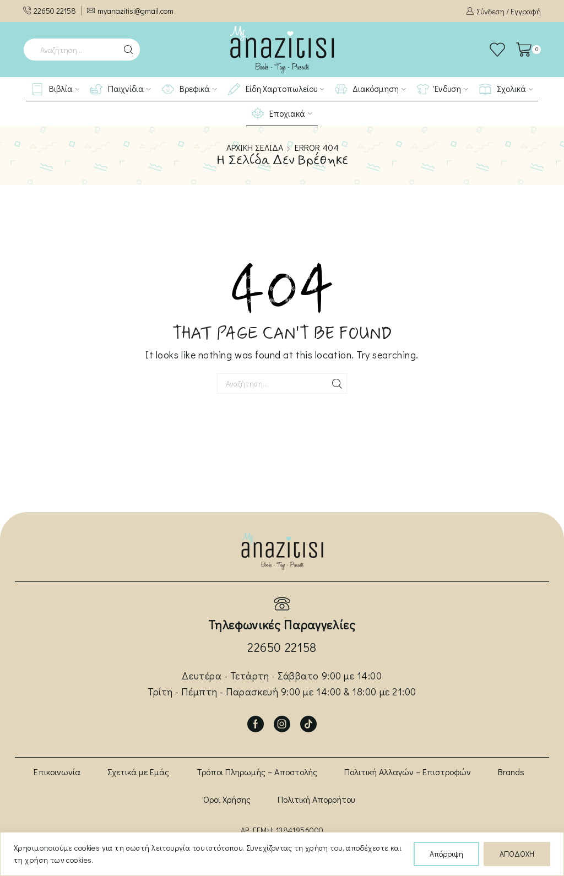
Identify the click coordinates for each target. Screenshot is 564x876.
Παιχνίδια (120, 89)
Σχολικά (506, 89)
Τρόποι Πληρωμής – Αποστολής (257, 771)
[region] (282, 854)
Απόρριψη (446, 853)
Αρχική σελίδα (254, 147)
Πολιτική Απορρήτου (316, 799)
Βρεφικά (189, 89)
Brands (511, 771)
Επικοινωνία (57, 771)
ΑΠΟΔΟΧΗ (517, 853)
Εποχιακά (282, 113)
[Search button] (129, 50)
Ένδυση (442, 89)
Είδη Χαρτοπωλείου (276, 89)
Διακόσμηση (370, 89)
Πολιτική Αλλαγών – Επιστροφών (407, 771)
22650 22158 (282, 647)
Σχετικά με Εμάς (138, 771)
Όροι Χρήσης (227, 799)
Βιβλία (55, 89)
